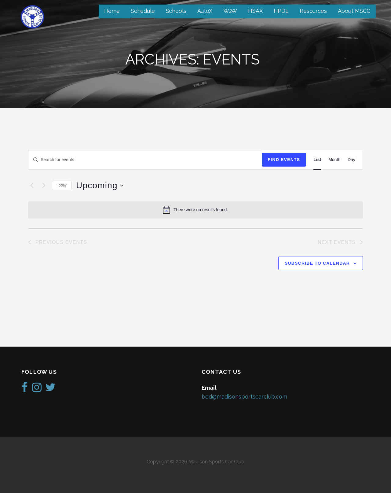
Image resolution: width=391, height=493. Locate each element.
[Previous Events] (31, 185)
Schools (176, 11)
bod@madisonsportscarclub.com (244, 396)
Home (112, 11)
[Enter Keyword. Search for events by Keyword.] (145, 159)
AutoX (204, 11)
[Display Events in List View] (317, 159)
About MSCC (354, 11)
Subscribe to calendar (317, 263)
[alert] (195, 210)
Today (62, 185)
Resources (313, 11)
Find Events (284, 159)
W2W (230, 11)
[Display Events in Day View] (351, 159)
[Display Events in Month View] (334, 159)
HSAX (255, 11)
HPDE (281, 11)
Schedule (143, 11)
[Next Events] (43, 185)
